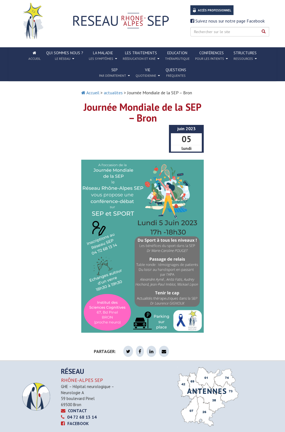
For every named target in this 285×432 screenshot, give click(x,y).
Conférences (211, 55)
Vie (148, 72)
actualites (113, 92)
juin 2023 (186, 128)
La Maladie (103, 55)
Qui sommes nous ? (64, 55)
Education (177, 55)
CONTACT (74, 410)
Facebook (75, 423)
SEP (114, 72)
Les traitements (141, 55)
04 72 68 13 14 (79, 417)
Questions (176, 72)
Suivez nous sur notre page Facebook (227, 21)
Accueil (90, 92)
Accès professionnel (214, 10)
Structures (245, 55)
